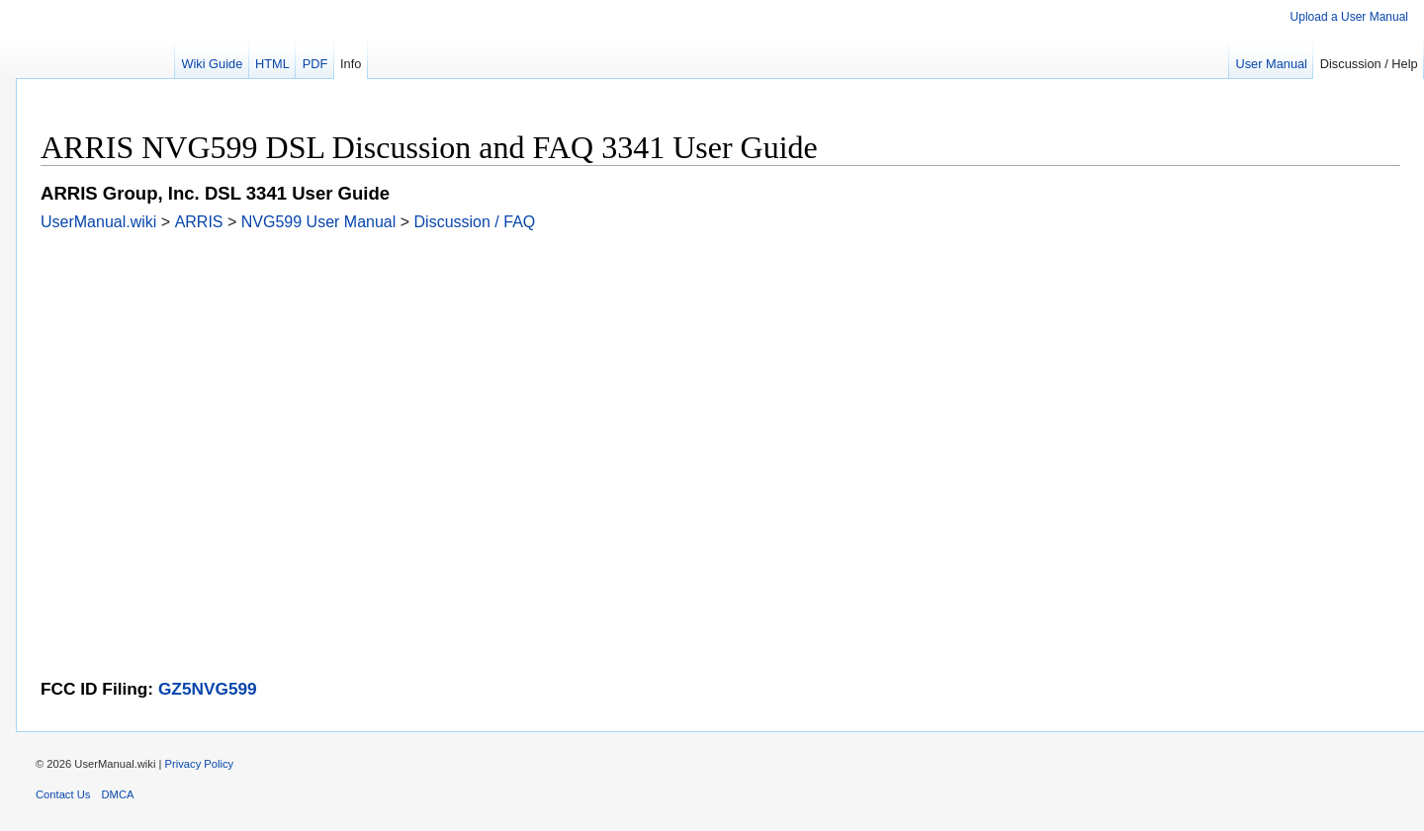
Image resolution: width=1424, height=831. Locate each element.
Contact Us (63, 794)
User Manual (1271, 63)
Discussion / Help (1369, 63)
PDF (315, 63)
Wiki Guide (211, 63)
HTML (272, 63)
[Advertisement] (634, 369)
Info (350, 63)
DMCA (118, 794)
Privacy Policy (199, 764)
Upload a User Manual (1349, 17)
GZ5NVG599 (207, 689)
